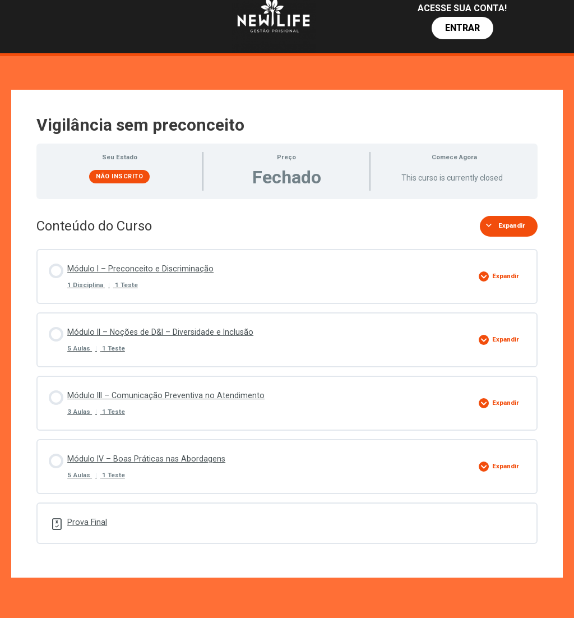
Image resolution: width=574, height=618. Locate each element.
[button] (462, 28)
